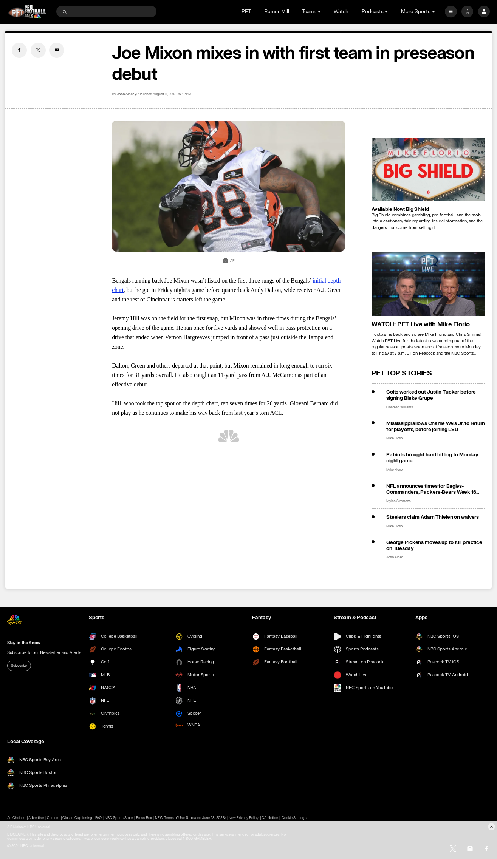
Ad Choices (16, 818)
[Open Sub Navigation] (320, 11)
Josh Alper (125, 94)
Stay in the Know (23, 643)
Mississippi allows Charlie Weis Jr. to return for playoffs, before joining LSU (435, 426)
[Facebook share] (19, 50)
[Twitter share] (38, 50)
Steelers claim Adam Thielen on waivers (432, 517)
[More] (451, 11)
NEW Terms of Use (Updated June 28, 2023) (190, 818)
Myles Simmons (398, 501)
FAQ (98, 818)
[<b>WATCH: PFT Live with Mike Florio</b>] (428, 284)
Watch (341, 12)
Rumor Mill (276, 12)
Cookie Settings (294, 818)
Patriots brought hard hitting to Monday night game (432, 458)
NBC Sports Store (119, 818)
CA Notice (269, 818)
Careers (53, 818)
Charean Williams (399, 407)
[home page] (27, 11)
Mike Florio (394, 438)
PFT (246, 12)
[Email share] (56, 50)
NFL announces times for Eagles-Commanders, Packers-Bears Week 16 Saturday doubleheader (431, 489)
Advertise (35, 818)
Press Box (144, 818)
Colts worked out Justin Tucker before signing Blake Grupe (431, 395)
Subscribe (19, 665)
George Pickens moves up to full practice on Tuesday (434, 545)
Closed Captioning (77, 818)
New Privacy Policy (244, 818)
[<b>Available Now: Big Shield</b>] (428, 169)
